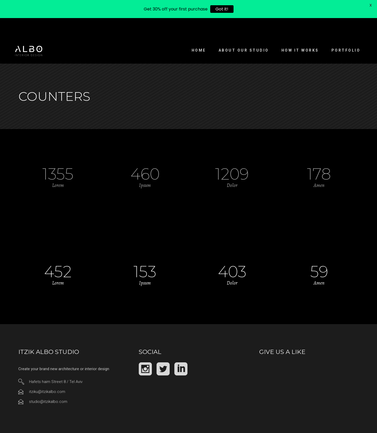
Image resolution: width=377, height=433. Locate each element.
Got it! (221, 9)
